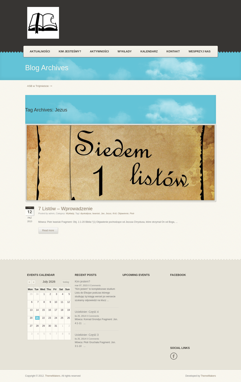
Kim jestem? (82, 281)
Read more (48, 230)
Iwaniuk (96, 213)
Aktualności (40, 51)
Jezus (108, 213)
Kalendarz (149, 51)
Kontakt (173, 51)
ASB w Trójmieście (38, 85)
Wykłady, (70, 213)
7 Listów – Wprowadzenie (65, 208)
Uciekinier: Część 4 (87, 311)
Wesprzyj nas (199, 51)
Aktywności (99, 51)
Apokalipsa (85, 213)
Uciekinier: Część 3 (87, 334)
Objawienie (123, 213)
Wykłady (125, 51)
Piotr (132, 213)
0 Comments (94, 285)
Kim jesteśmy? (70, 51)
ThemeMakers (52, 375)
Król (115, 213)
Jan (103, 213)
